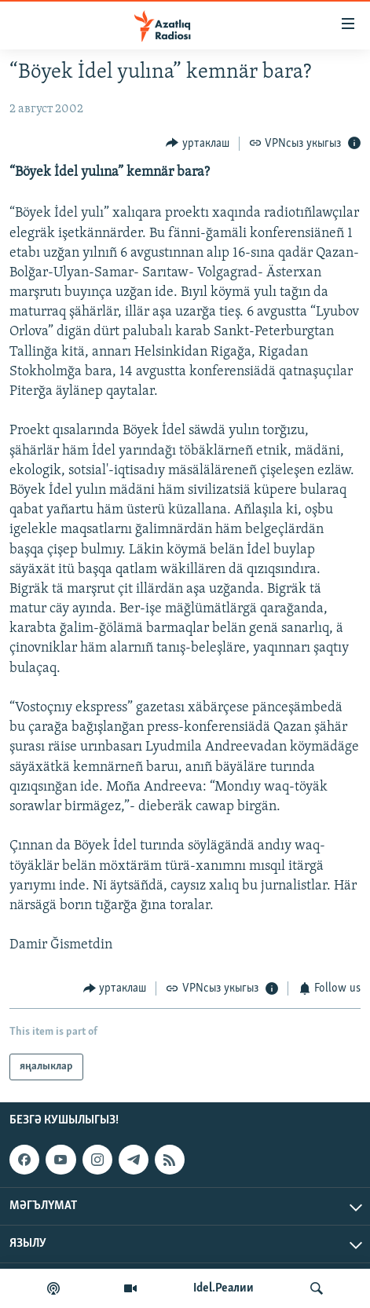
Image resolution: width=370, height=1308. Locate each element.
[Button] (197, 143)
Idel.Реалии (223, 1288)
